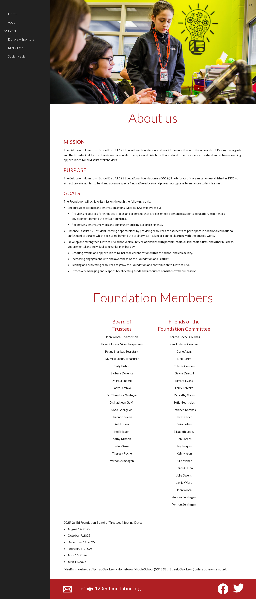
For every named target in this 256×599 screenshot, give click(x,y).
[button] (251, 5)
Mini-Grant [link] (15, 48)
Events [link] (13, 31)
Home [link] (12, 14)
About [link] (12, 22)
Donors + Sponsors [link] (21, 39)
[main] (153, 118)
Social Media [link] (16, 56)
